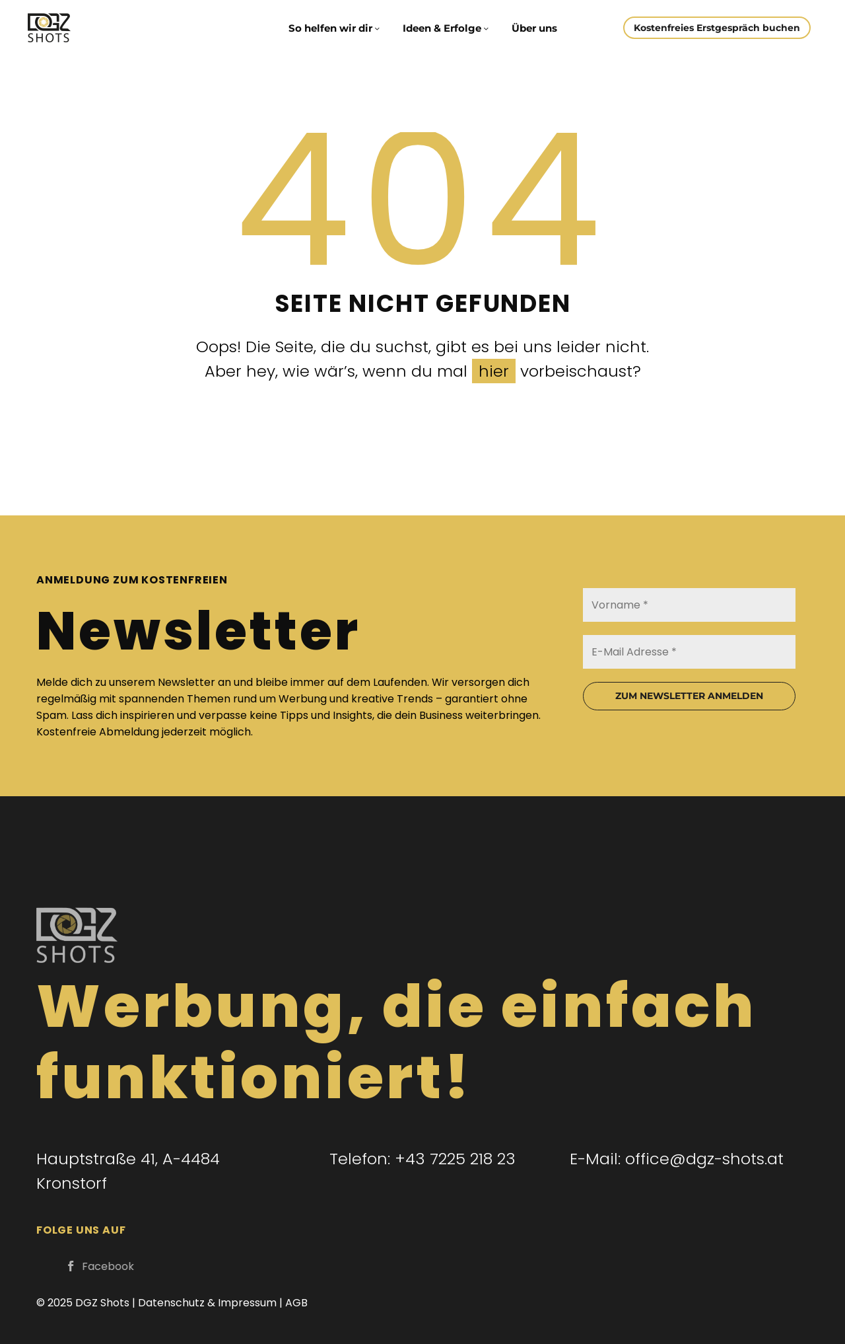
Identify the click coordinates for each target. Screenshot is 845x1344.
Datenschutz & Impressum (207, 1302)
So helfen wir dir (335, 28)
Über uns (534, 28)
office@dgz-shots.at (704, 1159)
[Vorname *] (689, 605)
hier (494, 371)
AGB (296, 1302)
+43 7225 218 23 (455, 1159)
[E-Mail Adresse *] (689, 652)
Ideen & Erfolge (446, 28)
